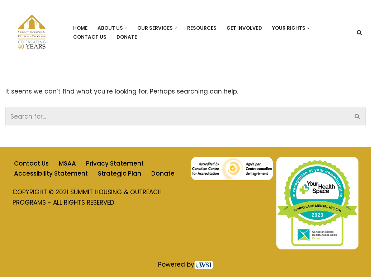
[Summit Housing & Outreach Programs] (33, 32)
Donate (126, 37)
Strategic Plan (119, 173)
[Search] (359, 32)
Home (80, 28)
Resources (202, 28)
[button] (126, 28)
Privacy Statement (115, 163)
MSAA (67, 163)
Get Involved (244, 28)
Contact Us (89, 37)
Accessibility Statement (51, 173)
